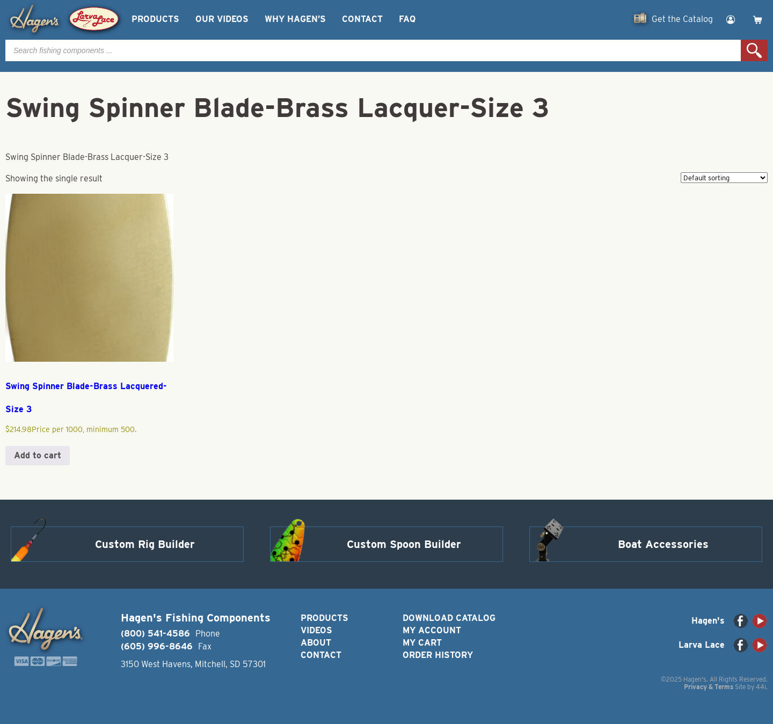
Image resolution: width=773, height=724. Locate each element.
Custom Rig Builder (145, 544)
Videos (316, 630)
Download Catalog (449, 618)
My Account (432, 630)
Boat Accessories (663, 544)
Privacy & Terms (708, 687)
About (316, 643)
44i (761, 687)
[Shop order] (724, 177)
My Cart (422, 643)
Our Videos (222, 19)
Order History (438, 655)
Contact (362, 19)
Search (754, 50)
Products (155, 19)
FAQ (407, 19)
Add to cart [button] (37, 455)
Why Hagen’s (295, 19)
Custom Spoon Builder (404, 544)
